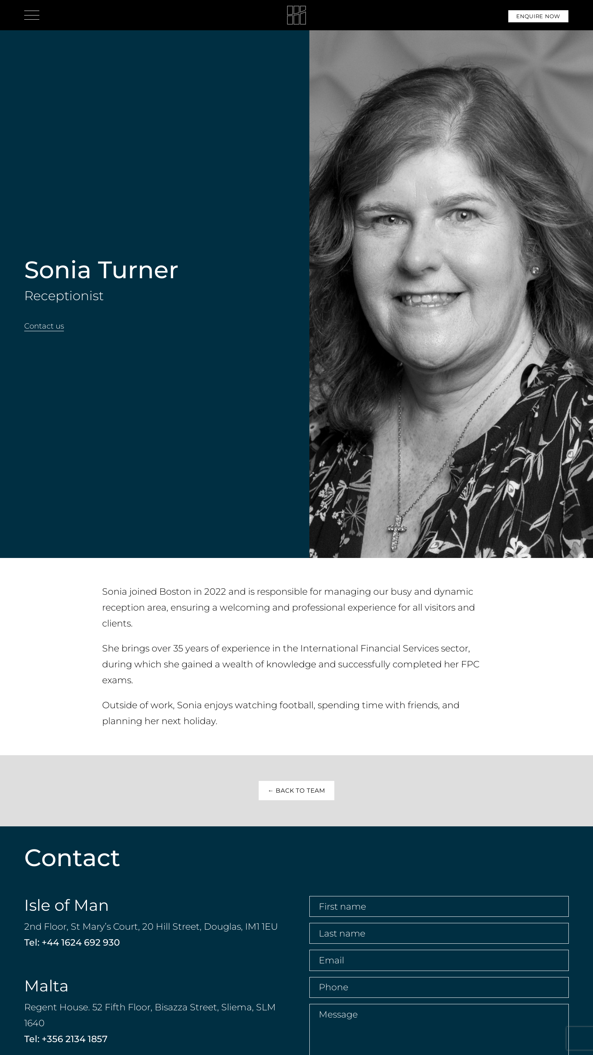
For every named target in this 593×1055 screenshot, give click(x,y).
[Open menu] (31, 15)
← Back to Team (296, 790)
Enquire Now (538, 16)
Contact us (44, 325)
